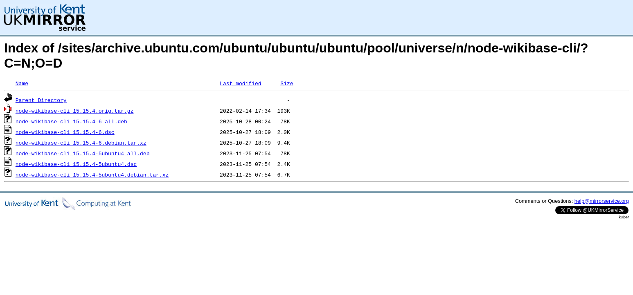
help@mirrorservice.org (601, 201)
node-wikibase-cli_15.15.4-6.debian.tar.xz (81, 142)
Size (286, 83)
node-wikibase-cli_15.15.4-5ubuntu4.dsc (76, 164)
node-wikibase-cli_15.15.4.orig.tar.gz (75, 110)
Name (22, 83)
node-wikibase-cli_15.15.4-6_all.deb (71, 121)
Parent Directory (41, 100)
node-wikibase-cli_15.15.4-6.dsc (65, 132)
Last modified (240, 83)
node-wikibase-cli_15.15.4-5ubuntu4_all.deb (83, 153)
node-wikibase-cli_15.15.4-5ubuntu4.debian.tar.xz (92, 174)
